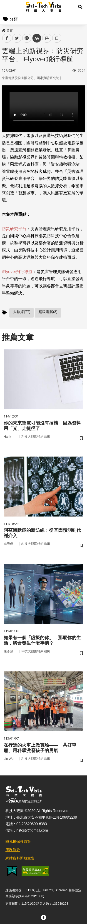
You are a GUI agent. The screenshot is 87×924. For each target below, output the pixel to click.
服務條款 (12, 850)
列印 (46, 38)
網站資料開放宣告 (20, 858)
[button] (80, 7)
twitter (16, 38)
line (25, 38)
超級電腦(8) (47, 312)
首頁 (7, 30)
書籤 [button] (56, 38)
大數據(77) (21, 312)
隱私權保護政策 (18, 841)
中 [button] (37, 38)
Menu (7, 7)
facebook (6, 38)
